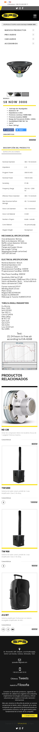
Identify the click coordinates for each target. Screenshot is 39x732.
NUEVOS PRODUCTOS (15, 30)
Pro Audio (10, 35)
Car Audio (10, 39)
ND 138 (5, 429)
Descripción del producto (16, 148)
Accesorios (11, 43)
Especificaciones (11, 152)
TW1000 (6, 488)
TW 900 (5, 551)
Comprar (30, 716)
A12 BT (5, 615)
